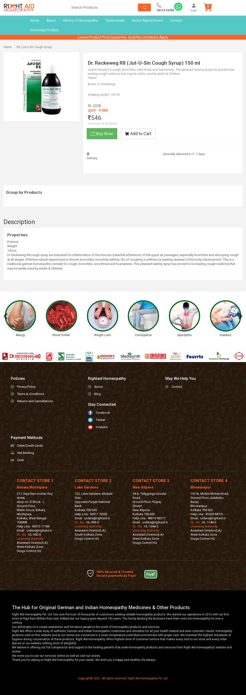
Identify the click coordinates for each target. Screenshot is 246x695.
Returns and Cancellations (35, 401)
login (194, 7)
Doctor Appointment (147, 20)
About (51, 20)
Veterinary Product (44, 30)
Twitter (100, 420)
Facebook (103, 412)
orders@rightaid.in (39, 530)
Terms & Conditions (30, 394)
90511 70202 (98, 514)
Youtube (101, 427)
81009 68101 (214, 514)
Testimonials (115, 20)
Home (34, 20)
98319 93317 (156, 518)
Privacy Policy (26, 386)
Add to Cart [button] (138, 133)
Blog (97, 394)
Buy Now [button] (102, 133)
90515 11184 (40, 526)
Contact (176, 20)
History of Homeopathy (80, 20)
